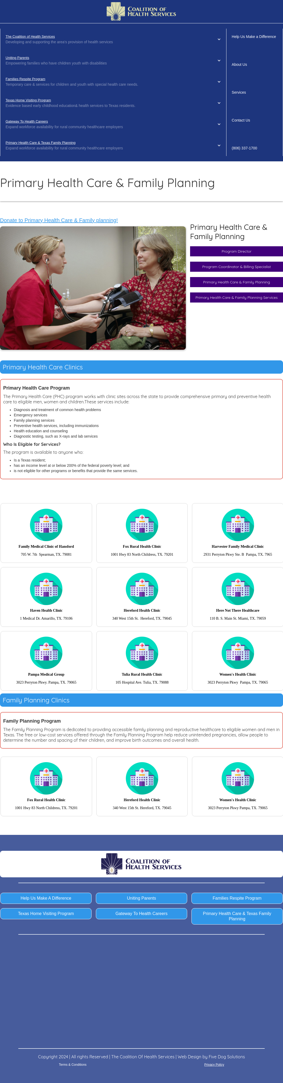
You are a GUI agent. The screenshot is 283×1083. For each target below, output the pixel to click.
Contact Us (241, 120)
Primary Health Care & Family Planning (236, 282)
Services (239, 92)
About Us (239, 64)
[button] (113, 39)
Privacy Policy (214, 1065)
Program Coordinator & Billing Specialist (236, 266)
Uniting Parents (17, 58)
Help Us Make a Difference (254, 36)
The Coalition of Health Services (30, 36)
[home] (141, 11)
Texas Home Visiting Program (28, 100)
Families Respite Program (25, 79)
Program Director (237, 251)
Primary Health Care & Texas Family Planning (40, 143)
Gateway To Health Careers (27, 121)
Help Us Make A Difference (46, 898)
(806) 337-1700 (244, 148)
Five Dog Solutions (227, 1056)
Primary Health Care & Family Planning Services (236, 297)
